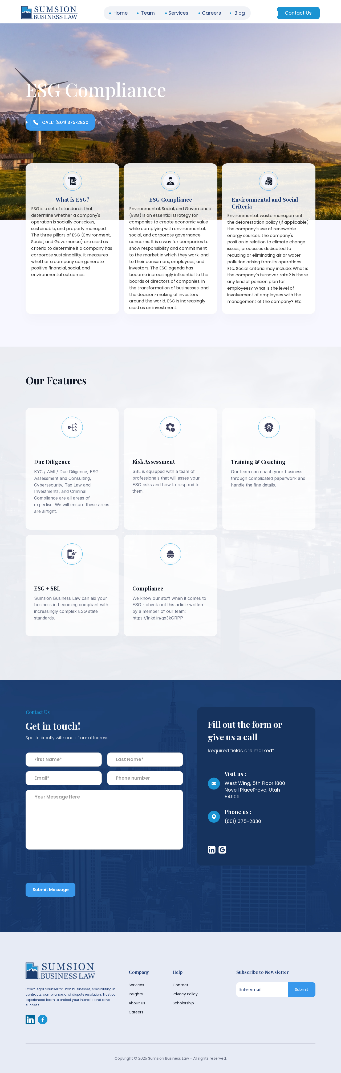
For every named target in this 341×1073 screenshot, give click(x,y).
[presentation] (66, 870)
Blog (239, 13)
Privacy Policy (185, 994)
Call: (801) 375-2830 (65, 122)
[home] (49, 13)
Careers (211, 13)
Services (178, 13)
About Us (137, 1003)
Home (120, 13)
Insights (136, 994)
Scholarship (183, 1003)
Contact (180, 985)
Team (148, 13)
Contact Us (298, 13)
